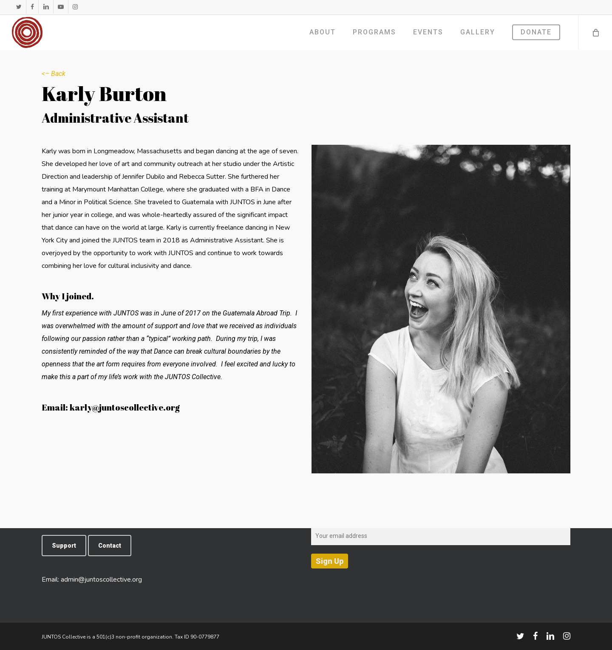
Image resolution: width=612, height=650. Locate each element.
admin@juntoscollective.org (101, 579)
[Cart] (595, 33)
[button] (64, 545)
